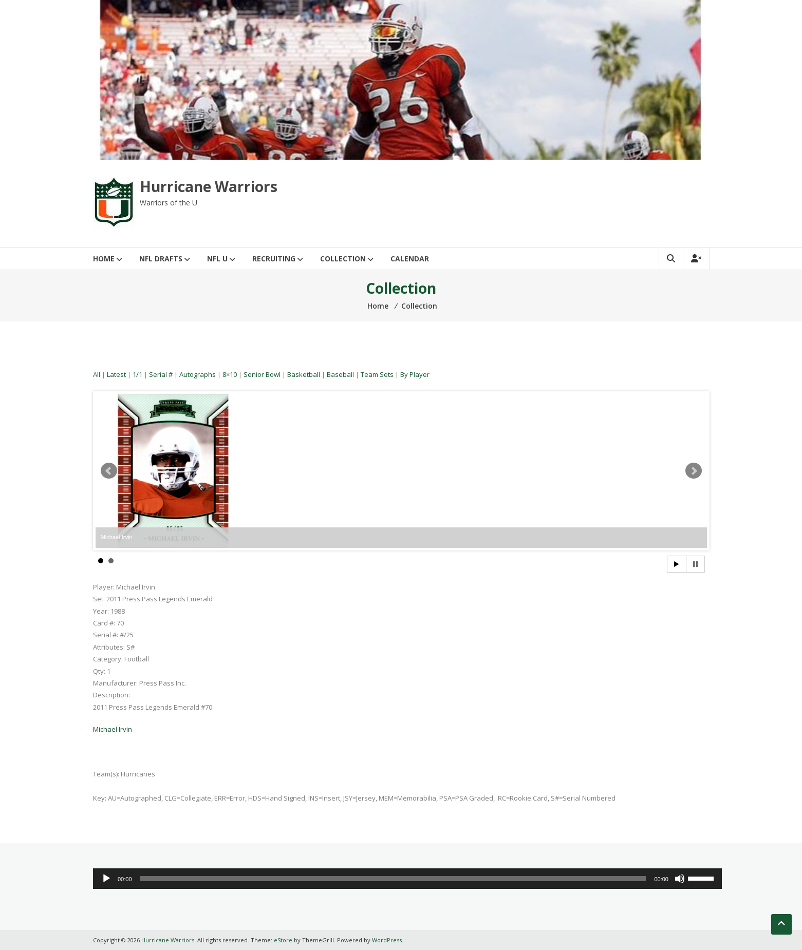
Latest (116, 374)
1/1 (137, 374)
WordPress (387, 940)
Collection (343, 258)
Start (676, 564)
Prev (109, 471)
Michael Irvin (112, 729)
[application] (407, 878)
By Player (415, 374)
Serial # (161, 374)
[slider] (393, 878)
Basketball (303, 374)
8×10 (229, 374)
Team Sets (377, 374)
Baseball (340, 374)
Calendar (409, 258)
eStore (283, 940)
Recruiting (273, 258)
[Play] (106, 878)
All (96, 374)
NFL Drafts (160, 258)
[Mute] (680, 878)
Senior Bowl (262, 374)
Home (104, 258)
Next (693, 471)
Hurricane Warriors (208, 186)
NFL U (217, 258)
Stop (695, 564)
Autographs (197, 374)
